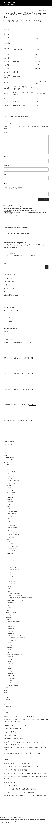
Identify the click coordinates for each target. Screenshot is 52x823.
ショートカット (11, 537)
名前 (6, 157)
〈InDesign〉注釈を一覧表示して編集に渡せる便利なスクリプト (22, 789)
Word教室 (10, 628)
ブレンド (10, 494)
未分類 (5, 702)
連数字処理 (12, 550)
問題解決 (10, 501)
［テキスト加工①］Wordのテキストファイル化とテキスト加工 (22, 753)
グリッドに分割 (11, 483)
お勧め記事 (6, 712)
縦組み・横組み (11, 675)
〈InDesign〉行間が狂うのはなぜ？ (14, 782)
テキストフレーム (14, 534)
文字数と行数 (11, 663)
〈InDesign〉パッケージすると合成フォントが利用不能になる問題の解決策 (25, 773)
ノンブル (12, 560)
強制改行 (10, 504)
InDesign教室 (11, 525)
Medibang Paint (9, 457)
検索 (5, 263)
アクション (10, 469)
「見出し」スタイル (14, 640)
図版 (11, 565)
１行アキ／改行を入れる (13, 621)
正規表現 (10, 591)
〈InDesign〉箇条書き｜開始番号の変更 (15, 770)
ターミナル (8, 680)
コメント (7, 133)
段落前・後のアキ (12, 513)
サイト (5, 174)
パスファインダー (12, 490)
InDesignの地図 (8, 321)
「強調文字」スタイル (15, 635)
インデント (10, 473)
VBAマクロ (10, 624)
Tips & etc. (8, 617)
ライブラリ (10, 499)
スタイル (10, 633)
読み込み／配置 (13, 548)
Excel (7, 464)
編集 (5, 704)
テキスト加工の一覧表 (10, 735)
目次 (11, 574)
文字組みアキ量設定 (14, 546)
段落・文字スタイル (12, 511)
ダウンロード (14, 444)
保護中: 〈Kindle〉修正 (10, 785)
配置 (9, 607)
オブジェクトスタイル (15, 532)
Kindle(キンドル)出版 (11, 612)
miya (7, 697)
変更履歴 (10, 656)
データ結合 (10, 553)
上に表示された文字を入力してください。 (16, 188)
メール (6, 165)
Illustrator (8, 466)
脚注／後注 (12, 581)
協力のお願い (11, 652)
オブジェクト (11, 530)
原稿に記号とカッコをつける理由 (13, 738)
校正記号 (8, 706)
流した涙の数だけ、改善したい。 (13, 728)
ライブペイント (11, 497)
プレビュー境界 (11, 492)
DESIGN (5, 455)
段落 (9, 666)
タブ (9, 487)
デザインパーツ (11, 555)
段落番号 (10, 668)
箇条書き (10, 516)
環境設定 (10, 602)
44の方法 (10, 523)
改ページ (10, 659)
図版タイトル (13, 567)
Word (9, 116)
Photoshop (8, 615)
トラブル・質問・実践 (11, 685)
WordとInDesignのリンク (13, 527)
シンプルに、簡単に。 (10, 732)
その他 (9, 539)
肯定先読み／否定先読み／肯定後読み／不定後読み (21, 597)
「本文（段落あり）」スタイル (17, 637)
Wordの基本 (7, 331)
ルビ (11, 562)
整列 (9, 508)
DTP (6, 116)
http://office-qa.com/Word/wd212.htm (14, 25)
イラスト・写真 (9, 459)
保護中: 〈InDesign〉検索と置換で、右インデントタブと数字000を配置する (26, 795)
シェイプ (10, 485)
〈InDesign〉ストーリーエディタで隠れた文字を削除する (20, 792)
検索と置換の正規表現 (15, 593)
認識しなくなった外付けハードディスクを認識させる (19, 716)
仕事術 (7, 699)
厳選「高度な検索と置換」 (16, 116)
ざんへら (6, 695)
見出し (11, 583)
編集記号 (10, 673)
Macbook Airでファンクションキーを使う (15, 725)
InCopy (7, 610)
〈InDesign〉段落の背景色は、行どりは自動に (17, 763)
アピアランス (11, 471)
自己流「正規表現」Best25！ (12, 310)
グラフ (9, 478)
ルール (9, 647)
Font (5, 692)
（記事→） (30, 342)
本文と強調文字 (13, 569)
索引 (11, 579)
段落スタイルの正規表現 (15, 595)
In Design (8, 521)
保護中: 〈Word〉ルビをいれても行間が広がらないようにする (22, 766)
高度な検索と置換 (24, 116)
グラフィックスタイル (13, 480)
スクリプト (12, 541)
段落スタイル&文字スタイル (14, 600)
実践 (9, 586)
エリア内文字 (11, 476)
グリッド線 (10, 631)
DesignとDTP (9, 2)
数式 (9, 506)
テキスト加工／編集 (10, 683)
